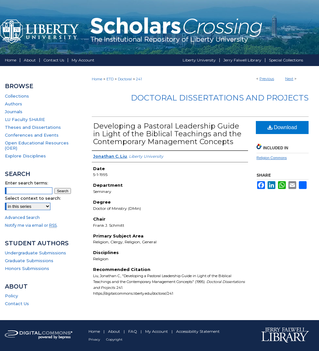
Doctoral (125, 79)
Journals (13, 111)
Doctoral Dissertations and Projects (220, 97)
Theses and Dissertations (33, 127)
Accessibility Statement (198, 331)
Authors (13, 103)
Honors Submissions (27, 268)
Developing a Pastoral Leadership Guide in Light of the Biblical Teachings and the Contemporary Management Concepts (167, 134)
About (114, 331)
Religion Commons (272, 158)
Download (282, 127)
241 (139, 79)
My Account (157, 331)
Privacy (95, 339)
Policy (11, 295)
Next (289, 78)
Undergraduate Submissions (35, 252)
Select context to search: (33, 198)
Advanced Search (22, 217)
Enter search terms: (26, 182)
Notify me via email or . (31, 225)
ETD (110, 79)
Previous (266, 78)
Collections (17, 96)
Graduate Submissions (29, 260)
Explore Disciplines (25, 155)
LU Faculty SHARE (25, 119)
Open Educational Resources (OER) (37, 145)
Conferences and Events (32, 135)
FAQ (133, 331)
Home (97, 79)
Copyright (114, 339)
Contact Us (17, 303)
